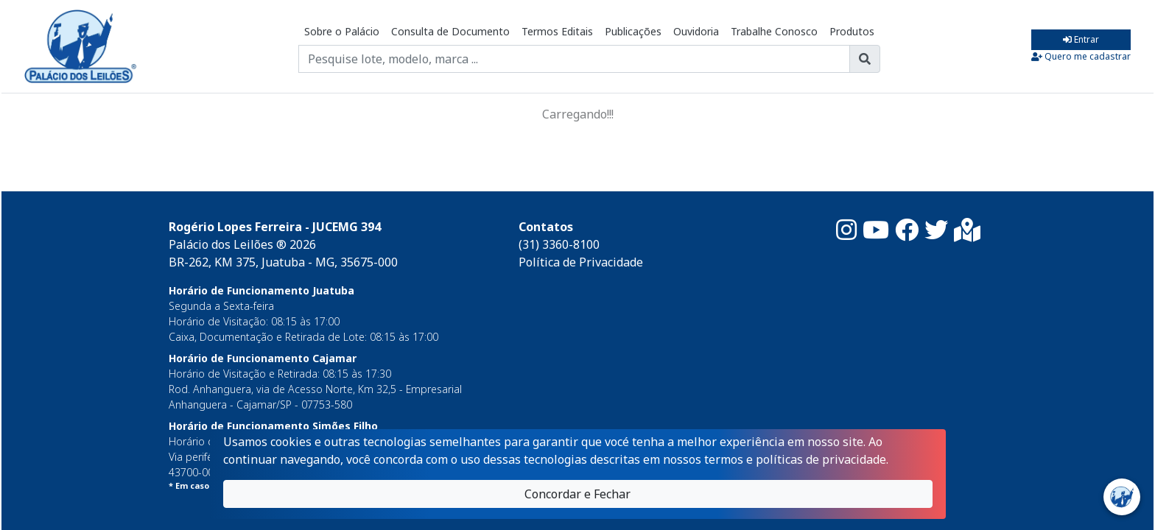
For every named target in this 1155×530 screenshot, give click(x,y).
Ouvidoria (696, 31)
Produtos (851, 31)
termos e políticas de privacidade (795, 459)
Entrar (1081, 39)
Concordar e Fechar (577, 494)
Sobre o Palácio (341, 31)
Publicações (633, 31)
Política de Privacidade (581, 262)
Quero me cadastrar (1081, 56)
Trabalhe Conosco (774, 31)
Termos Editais (557, 31)
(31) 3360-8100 (559, 244)
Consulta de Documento (450, 31)
